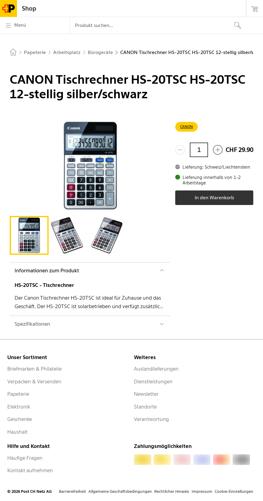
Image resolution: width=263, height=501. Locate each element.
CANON (186, 126)
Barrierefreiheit (72, 491)
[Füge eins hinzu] (218, 150)
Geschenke (19, 419)
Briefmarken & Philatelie (34, 369)
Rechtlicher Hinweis (171, 491)
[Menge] (199, 150)
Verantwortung (151, 419)
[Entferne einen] (180, 150)
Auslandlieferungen (156, 369)
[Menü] (35, 25)
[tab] (29, 235)
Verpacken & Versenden (34, 381)
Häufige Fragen (25, 458)
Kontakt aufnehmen (30, 470)
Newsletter (146, 394)
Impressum (202, 491)
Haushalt (17, 432)
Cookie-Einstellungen (234, 491)
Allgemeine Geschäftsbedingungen (120, 491)
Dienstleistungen (153, 381)
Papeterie (18, 394)
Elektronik (18, 407)
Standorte (145, 407)
